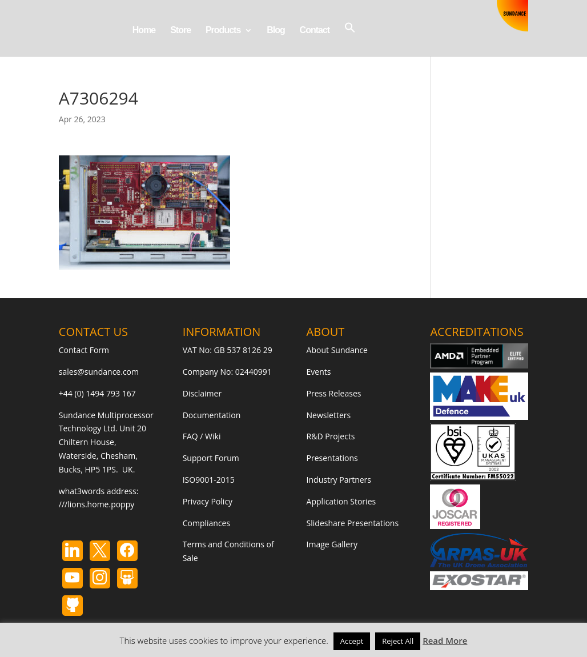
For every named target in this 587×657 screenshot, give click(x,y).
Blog (276, 30)
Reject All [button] (397, 641)
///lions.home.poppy (96, 504)
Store (180, 30)
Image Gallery (332, 544)
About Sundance (337, 349)
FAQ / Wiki (202, 436)
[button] (350, 39)
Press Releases (334, 393)
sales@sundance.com (99, 371)
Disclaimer (202, 393)
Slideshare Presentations (353, 523)
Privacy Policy (207, 501)
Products (223, 30)
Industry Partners (339, 479)
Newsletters (329, 415)
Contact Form (84, 349)
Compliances (206, 523)
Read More (445, 640)
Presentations (332, 457)
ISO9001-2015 (209, 479)
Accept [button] (352, 641)
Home (143, 30)
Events (319, 371)
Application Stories (341, 501)
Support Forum (211, 457)
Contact (315, 30)
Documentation (212, 415)
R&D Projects (331, 436)
